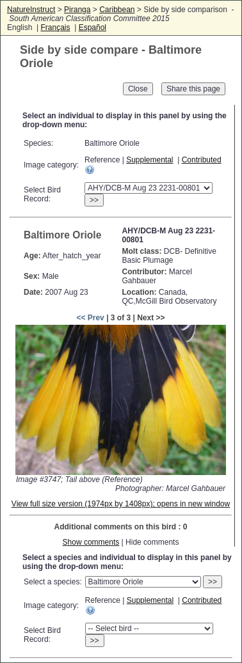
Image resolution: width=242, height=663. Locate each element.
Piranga (77, 9)
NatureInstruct (31, 9)
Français (55, 27)
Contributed (202, 159)
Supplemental (149, 159)
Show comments (91, 542)
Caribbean (116, 9)
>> (94, 200)
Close (138, 88)
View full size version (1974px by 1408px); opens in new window (121, 503)
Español (92, 27)
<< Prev (90, 317)
